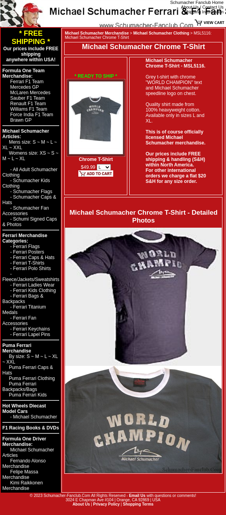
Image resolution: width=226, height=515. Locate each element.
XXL (17, 147)
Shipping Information (204, 11)
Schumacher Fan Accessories (25, 210)
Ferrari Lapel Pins (31, 334)
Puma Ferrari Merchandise (16, 348)
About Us (81, 504)
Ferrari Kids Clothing (34, 290)
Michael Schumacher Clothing (161, 33)
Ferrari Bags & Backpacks (22, 298)
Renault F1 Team (28, 103)
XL (5, 147)
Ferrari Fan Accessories (19, 320)
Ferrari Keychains (31, 329)
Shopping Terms (138, 504)
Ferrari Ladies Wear (33, 285)
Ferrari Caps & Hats (33, 257)
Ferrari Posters (28, 252)
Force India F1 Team (31, 114)
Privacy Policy (106, 504)
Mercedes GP (24, 87)
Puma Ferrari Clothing (32, 378)
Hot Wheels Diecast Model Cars (24, 408)
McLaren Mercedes (30, 92)
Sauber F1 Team (27, 98)
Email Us (137, 495)
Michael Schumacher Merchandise (96, 33)
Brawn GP (21, 120)
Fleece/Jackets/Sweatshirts (30, 279)
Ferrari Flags (26, 246)
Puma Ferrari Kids (28, 395)
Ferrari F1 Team (26, 81)
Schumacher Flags (32, 191)
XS (43, 153)
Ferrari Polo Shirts (32, 268)
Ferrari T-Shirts (28, 263)
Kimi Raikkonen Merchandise (22, 485)
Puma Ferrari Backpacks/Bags (19, 386)
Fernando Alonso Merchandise (24, 463)
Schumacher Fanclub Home (197, 2)
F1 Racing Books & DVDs (30, 428)
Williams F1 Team (28, 109)
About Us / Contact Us (202, 7)
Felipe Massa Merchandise (20, 474)
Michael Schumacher (35, 417)
